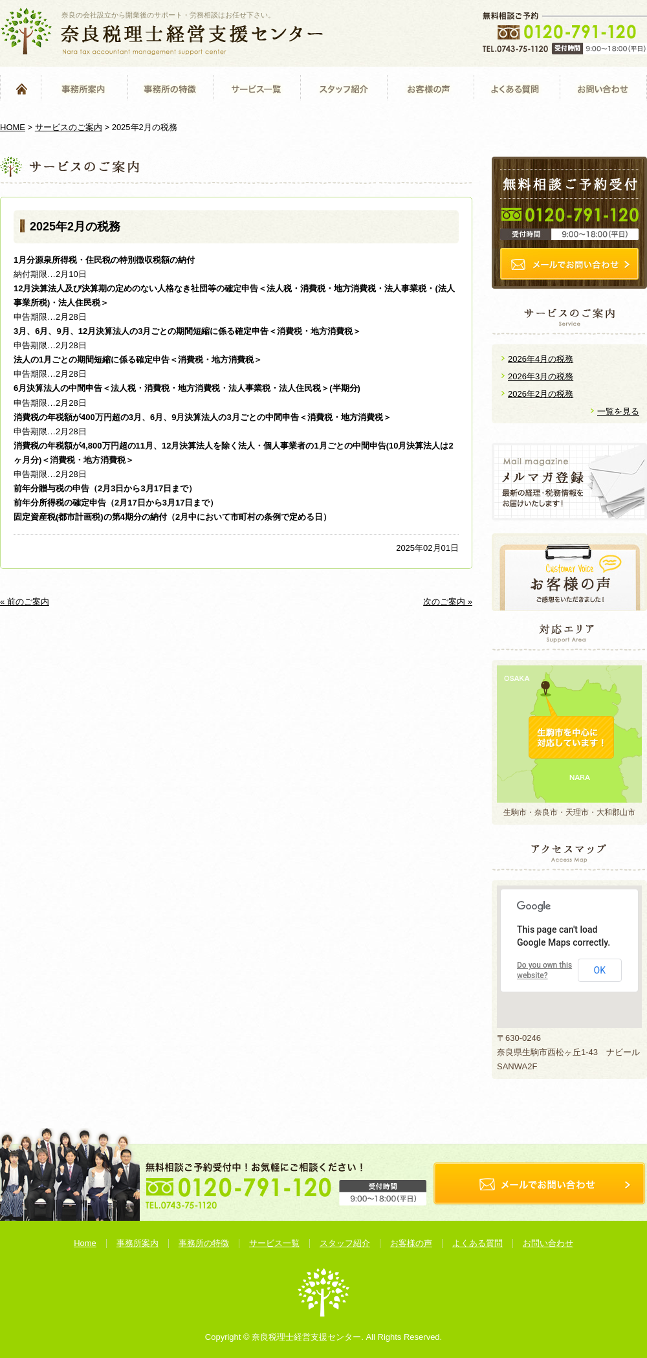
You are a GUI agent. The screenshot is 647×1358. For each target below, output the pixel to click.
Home (20, 88)
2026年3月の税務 (540, 376)
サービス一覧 (257, 88)
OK (600, 970)
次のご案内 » (447, 602)
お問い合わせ (603, 88)
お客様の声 (430, 88)
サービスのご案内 (68, 127)
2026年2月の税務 (540, 394)
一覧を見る (618, 411)
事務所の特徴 (170, 88)
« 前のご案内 (24, 602)
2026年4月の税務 (540, 359)
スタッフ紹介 (343, 88)
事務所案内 (84, 88)
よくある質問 (517, 88)
